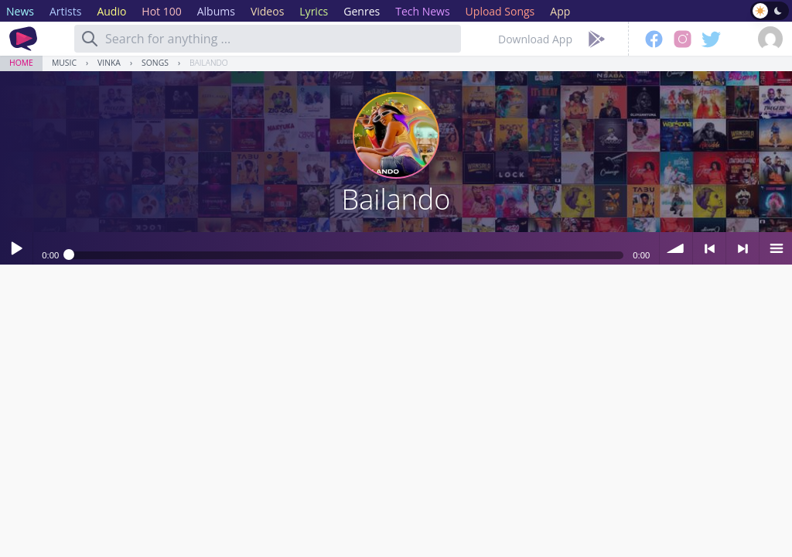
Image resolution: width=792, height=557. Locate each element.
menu (776, 248)
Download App (535, 39)
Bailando (208, 62)
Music (64, 62)
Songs (155, 62)
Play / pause (16, 248)
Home (21, 62)
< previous (709, 248)
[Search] (89, 39)
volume (676, 248)
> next (742, 248)
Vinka (109, 62)
